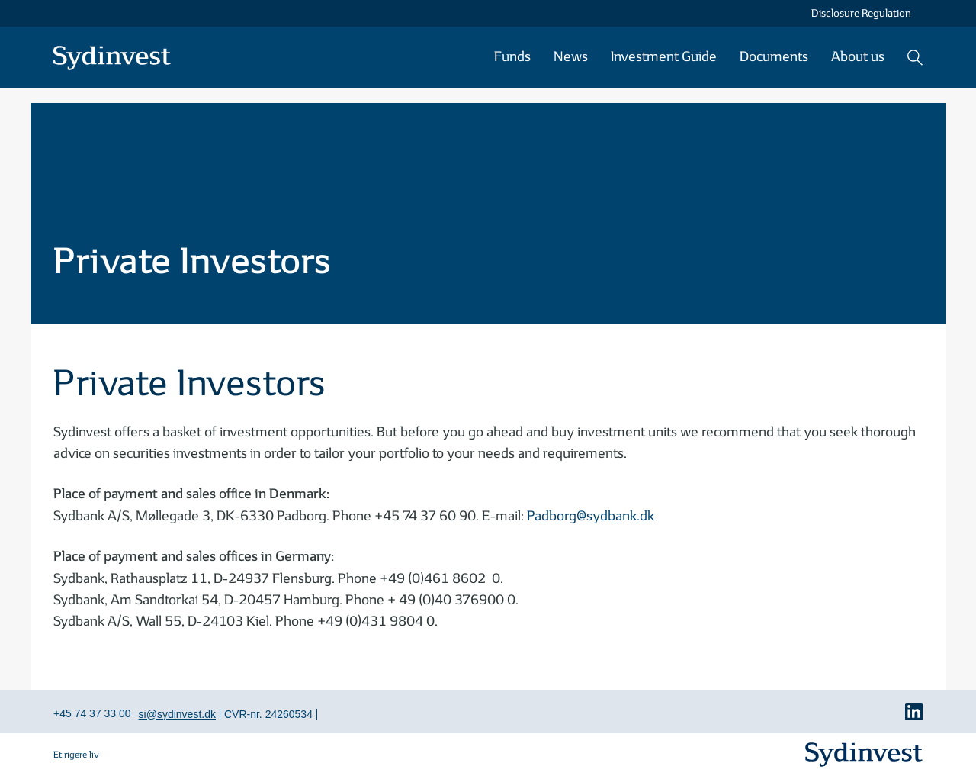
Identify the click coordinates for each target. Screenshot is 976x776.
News (571, 57)
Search (915, 57)
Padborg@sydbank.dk (590, 516)
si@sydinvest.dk (177, 714)
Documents (774, 57)
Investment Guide (664, 57)
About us (857, 57)
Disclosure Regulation (861, 13)
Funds (512, 57)
